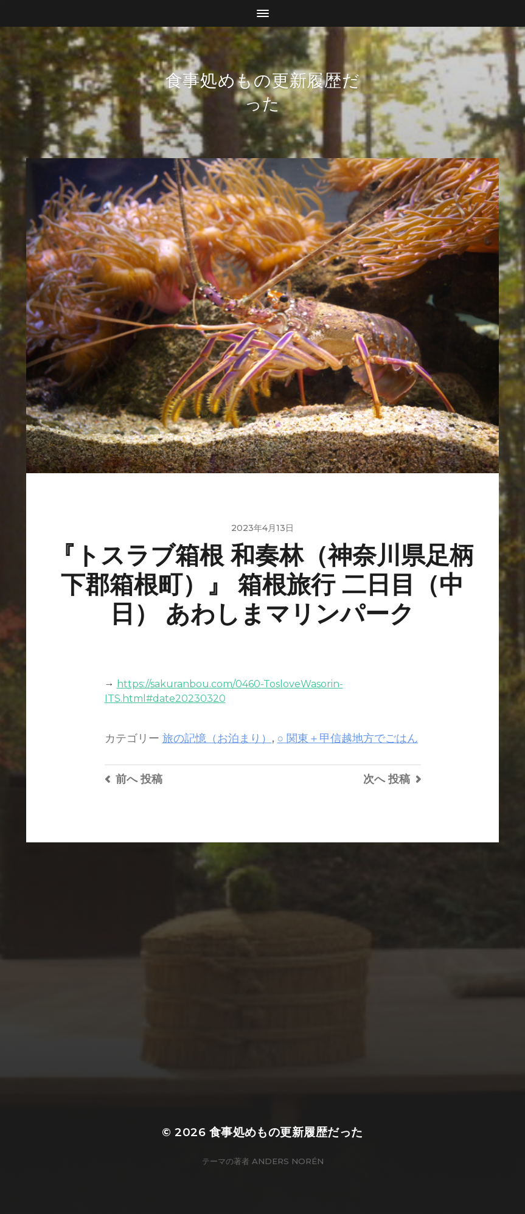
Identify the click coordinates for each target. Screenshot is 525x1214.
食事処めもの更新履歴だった (286, 1132)
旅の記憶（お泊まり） (217, 738)
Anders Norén (288, 1161)
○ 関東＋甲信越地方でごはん (348, 738)
